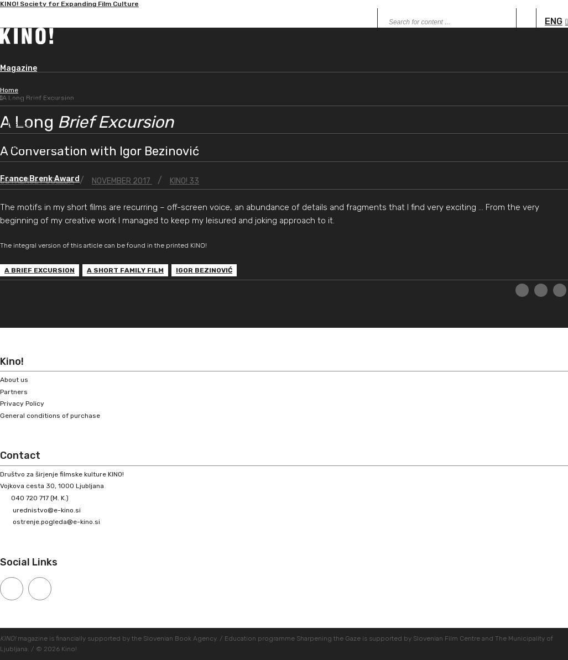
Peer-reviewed (34, 145)
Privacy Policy (22, 403)
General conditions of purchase (50, 416)
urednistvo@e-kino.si (47, 510)
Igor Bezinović (204, 270)
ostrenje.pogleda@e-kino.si (56, 522)
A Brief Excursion (39, 270)
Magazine (18, 68)
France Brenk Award (40, 179)
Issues (19, 123)
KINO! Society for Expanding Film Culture (69, 6)
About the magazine (44, 101)
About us (14, 380)
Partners (14, 392)
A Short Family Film (125, 270)
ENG (553, 21)
